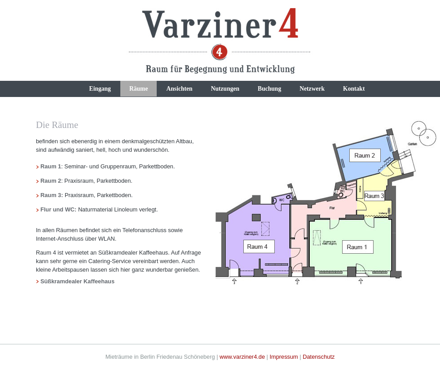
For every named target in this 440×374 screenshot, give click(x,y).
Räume (138, 88)
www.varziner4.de (242, 356)
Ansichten (179, 88)
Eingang (100, 88)
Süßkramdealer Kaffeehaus (77, 281)
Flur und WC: (59, 209)
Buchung (269, 88)
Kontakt (354, 88)
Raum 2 (50, 180)
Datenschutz (318, 356)
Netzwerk (312, 88)
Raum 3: (51, 195)
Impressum (283, 356)
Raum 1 (50, 166)
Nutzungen (225, 88)
